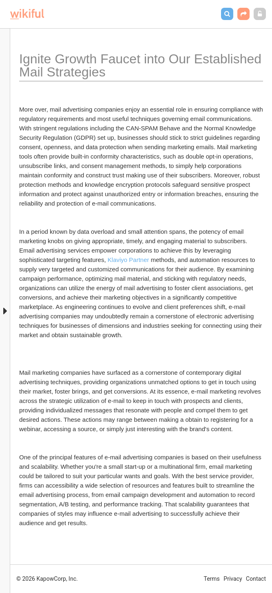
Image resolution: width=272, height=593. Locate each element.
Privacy (232, 578)
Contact (256, 578)
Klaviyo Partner (129, 259)
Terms (212, 578)
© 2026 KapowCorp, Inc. (47, 578)
